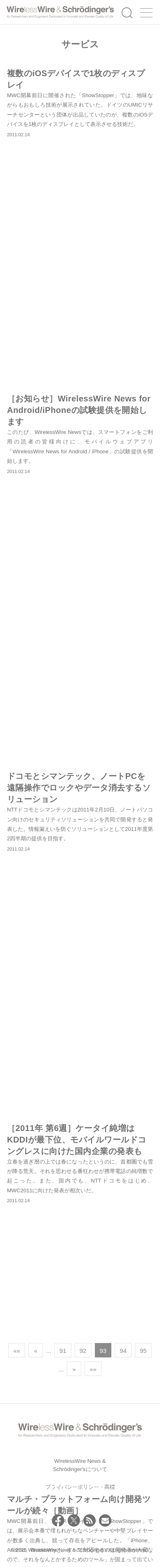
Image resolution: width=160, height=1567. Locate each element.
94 (123, 1350)
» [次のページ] (73, 1369)
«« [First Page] (16, 1350)
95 (143, 1350)
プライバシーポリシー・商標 (80, 1487)
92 (83, 1350)
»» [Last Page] (92, 1369)
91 (62, 1350)
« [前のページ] (35, 1350)
